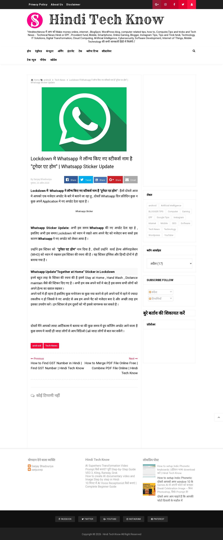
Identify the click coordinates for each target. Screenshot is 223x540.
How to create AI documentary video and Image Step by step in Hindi (110, 477)
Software (185, 223)
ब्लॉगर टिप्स (92, 51)
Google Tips (163, 217)
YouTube (168, 235)
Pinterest (159, 518)
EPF (150, 217)
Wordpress (154, 235)
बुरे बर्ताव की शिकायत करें (164, 313)
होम (29, 51)
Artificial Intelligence (171, 205)
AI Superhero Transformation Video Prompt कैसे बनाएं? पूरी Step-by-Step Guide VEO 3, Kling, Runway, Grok (110, 469)
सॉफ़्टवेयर (107, 51)
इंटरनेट (70, 51)
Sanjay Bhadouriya (42, 466)
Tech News (51, 345)
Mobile (164, 223)
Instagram (179, 217)
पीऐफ (43, 60)
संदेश (153, 292)
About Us (57, 4)
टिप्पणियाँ (155, 298)
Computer (173, 211)
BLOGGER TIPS (156, 211)
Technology (170, 229)
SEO (174, 223)
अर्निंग (60, 51)
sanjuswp (37, 469)
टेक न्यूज (31, 60)
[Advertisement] (169, 130)
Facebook (63, 518)
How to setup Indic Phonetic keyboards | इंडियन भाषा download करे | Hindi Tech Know (176, 470)
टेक (80, 51)
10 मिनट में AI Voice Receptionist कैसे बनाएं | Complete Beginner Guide (111, 484)
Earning (186, 211)
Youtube (109, 518)
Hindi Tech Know (112, 533)
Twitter (86, 518)
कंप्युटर (49, 51)
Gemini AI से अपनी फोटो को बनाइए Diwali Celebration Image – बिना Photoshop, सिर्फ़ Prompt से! (175, 488)
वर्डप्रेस (53, 60)
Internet (152, 223)
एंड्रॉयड (38, 51)
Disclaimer (73, 4)
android (36, 345)
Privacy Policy (38, 4)
